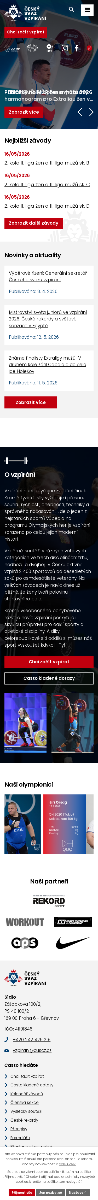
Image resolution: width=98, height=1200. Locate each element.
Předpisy (18, 1108)
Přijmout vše (24, 1193)
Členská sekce (23, 1082)
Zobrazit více (29, 402)
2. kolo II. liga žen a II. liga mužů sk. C (45, 184)
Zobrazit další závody (31, 223)
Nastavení (75, 1193)
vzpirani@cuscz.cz (31, 1029)
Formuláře (19, 1117)
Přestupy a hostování (29, 1126)
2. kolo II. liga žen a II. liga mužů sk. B (45, 163)
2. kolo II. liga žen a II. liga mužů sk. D (45, 206)
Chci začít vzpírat (23, 32)
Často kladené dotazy (49, 657)
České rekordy (23, 1099)
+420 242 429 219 (31, 1019)
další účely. (59, 1164)
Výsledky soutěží (25, 1090)
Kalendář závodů (25, 1073)
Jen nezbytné (51, 1193)
